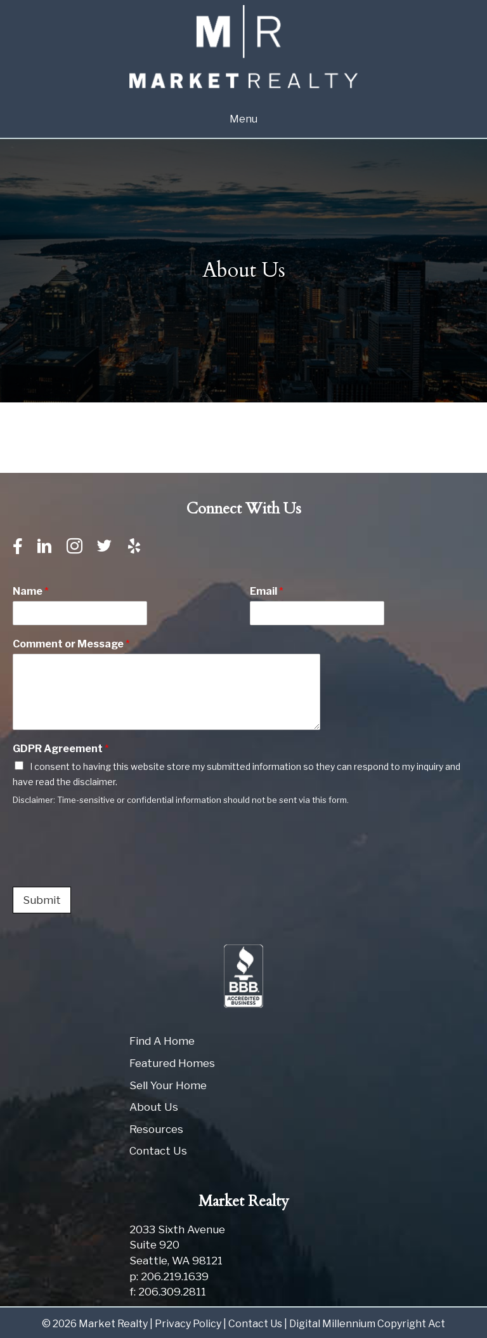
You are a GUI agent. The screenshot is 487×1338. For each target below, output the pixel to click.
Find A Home (162, 1041)
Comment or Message (71, 644)
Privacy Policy (188, 1324)
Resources (156, 1129)
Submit (42, 900)
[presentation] (109, 865)
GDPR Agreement (61, 749)
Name (31, 591)
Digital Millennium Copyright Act (367, 1324)
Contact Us (158, 1150)
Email (266, 591)
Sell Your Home (168, 1085)
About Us (153, 1107)
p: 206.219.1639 (169, 1276)
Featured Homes (172, 1063)
